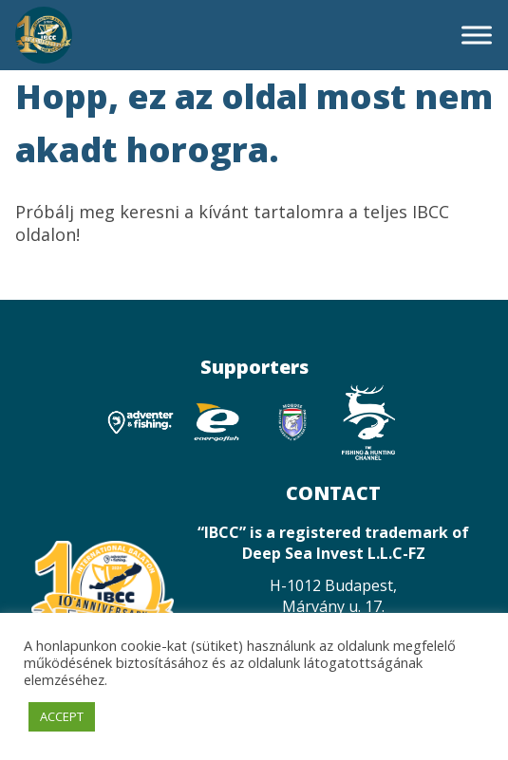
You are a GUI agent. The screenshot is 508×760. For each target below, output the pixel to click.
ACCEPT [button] (62, 716)
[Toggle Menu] (476, 35)
